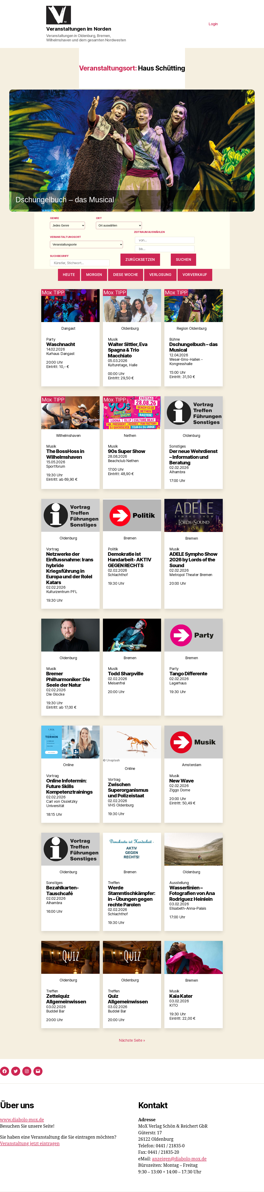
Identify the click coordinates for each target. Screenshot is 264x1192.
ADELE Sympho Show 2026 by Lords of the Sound (193, 559)
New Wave (181, 781)
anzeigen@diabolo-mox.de (179, 1159)
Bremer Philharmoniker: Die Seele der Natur (68, 679)
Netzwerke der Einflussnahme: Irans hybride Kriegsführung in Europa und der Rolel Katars (69, 568)
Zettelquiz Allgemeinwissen (66, 999)
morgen (94, 275)
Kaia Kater (180, 996)
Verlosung (160, 275)
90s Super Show (126, 451)
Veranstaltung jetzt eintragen (30, 1143)
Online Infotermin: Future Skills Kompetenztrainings (69, 786)
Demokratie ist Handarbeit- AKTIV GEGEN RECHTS (129, 559)
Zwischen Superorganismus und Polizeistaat (128, 790)
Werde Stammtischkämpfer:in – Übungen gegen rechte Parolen (131, 896)
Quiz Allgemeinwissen (128, 999)
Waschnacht (60, 344)
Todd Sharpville (125, 674)
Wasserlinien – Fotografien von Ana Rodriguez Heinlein (192, 893)
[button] (132, 151)
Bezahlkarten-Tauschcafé (62, 890)
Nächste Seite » (132, 1040)
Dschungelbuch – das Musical (193, 347)
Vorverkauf (195, 275)
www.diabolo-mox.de (22, 1120)
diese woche (125, 275)
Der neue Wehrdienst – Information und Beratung (193, 457)
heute (69, 275)
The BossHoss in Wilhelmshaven (65, 454)
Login (213, 24)
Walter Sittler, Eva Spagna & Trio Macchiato (127, 350)
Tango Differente (188, 674)
